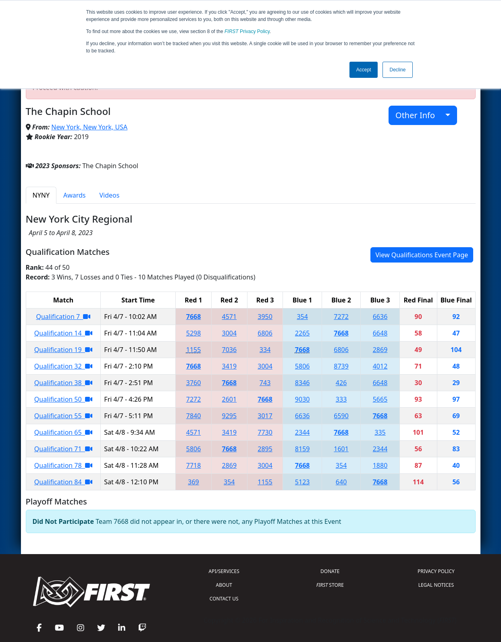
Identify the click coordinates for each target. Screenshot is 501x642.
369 (193, 481)
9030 (302, 399)
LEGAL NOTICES (436, 585)
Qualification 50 (63, 399)
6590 (341, 415)
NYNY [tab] (41, 195)
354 (302, 316)
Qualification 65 (63, 432)
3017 (265, 415)
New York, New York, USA (89, 127)
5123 (302, 481)
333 (341, 399)
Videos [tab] (110, 195)
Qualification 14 (63, 333)
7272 (341, 316)
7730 (265, 432)
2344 (302, 432)
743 (265, 382)
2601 (229, 399)
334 (265, 349)
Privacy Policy (247, 31)
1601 (341, 448)
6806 (265, 333)
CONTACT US (224, 598)
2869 (380, 349)
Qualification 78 (63, 465)
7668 (193, 316)
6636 (380, 316)
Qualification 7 (63, 316)
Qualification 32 (63, 366)
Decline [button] (397, 70)
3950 (265, 316)
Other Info (419, 115)
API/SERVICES (224, 571)
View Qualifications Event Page (422, 254)
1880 (380, 465)
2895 (265, 448)
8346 (302, 382)
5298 (193, 333)
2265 (302, 333)
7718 (193, 465)
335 (379, 432)
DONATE (329, 571)
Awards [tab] (74, 195)
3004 (229, 333)
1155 (193, 349)
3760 (193, 382)
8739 (341, 366)
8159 (302, 448)
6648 (380, 333)
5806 (302, 366)
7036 (229, 349)
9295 (229, 415)
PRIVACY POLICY (436, 571)
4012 (380, 366)
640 (341, 481)
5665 (380, 399)
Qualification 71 (63, 448)
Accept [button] (363, 70)
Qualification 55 (63, 415)
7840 (193, 415)
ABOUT (224, 585)
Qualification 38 (63, 382)
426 (341, 382)
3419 (229, 366)
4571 (229, 316)
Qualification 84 (63, 481)
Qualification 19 (63, 349)
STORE (330, 585)
